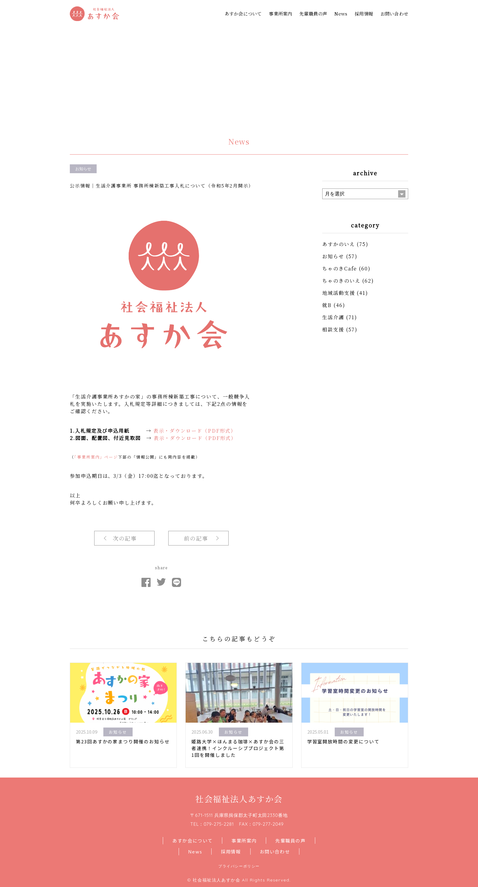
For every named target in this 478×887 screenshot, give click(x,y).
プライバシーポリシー (239, 866)
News (340, 13)
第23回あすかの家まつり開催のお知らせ (122, 741)
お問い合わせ (394, 13)
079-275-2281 (219, 824)
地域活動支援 (338, 292)
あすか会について (243, 13)
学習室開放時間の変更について (343, 741)
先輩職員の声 (313, 13)
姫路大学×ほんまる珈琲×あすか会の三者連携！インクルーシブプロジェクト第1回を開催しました (237, 748)
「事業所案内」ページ (96, 457)
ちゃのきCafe (339, 268)
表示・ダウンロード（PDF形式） (194, 430)
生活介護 (333, 317)
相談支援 (333, 329)
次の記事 (125, 538)
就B (327, 305)
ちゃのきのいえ (341, 280)
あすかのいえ (338, 244)
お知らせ (333, 256)
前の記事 (196, 538)
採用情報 (364, 13)
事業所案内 (280, 13)
